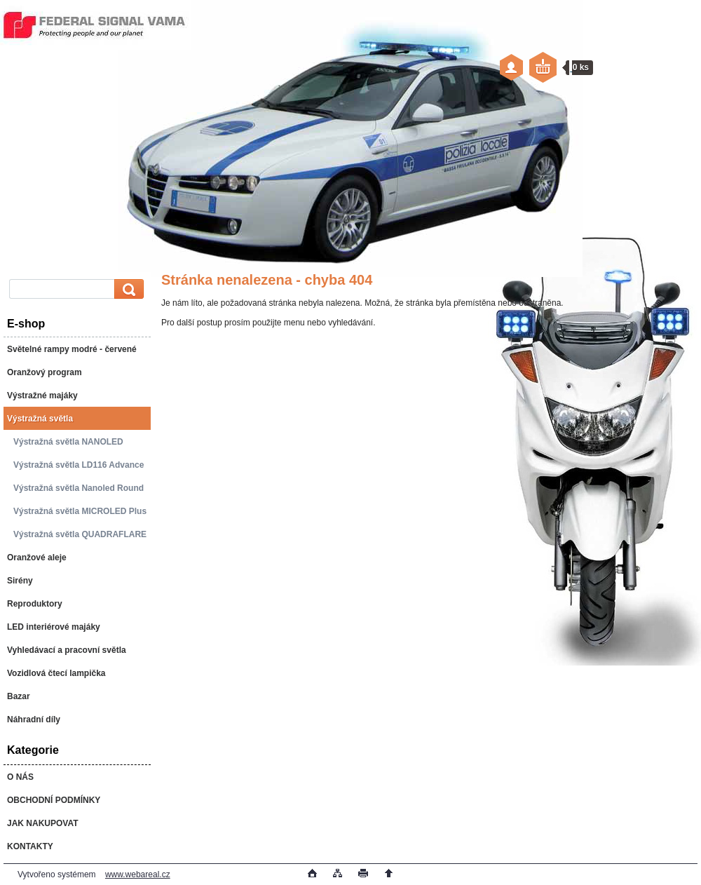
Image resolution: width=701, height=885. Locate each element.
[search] (126, 289)
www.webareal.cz (137, 874)
